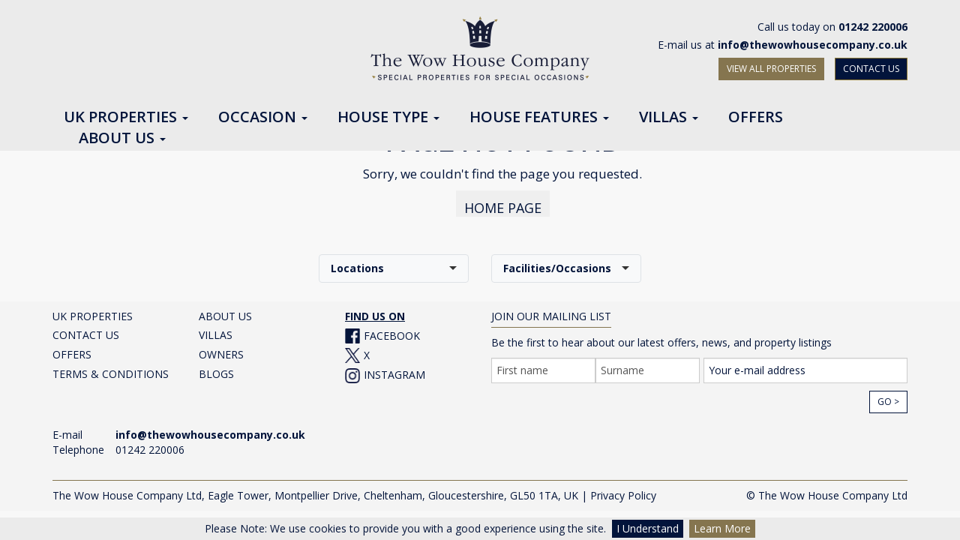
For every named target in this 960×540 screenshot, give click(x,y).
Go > (888, 394)
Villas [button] (668, 118)
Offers (755, 118)
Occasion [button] (263, 118)
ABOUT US (225, 309)
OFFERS (72, 347)
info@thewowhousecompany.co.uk (813, 45)
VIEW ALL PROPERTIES (771, 68)
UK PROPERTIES (92, 309)
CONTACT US (871, 68)
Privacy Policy (623, 489)
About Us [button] (122, 139)
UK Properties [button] (126, 118)
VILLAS (215, 328)
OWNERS (221, 347)
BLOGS (216, 367)
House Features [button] (539, 118)
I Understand (647, 528)
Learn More (722, 528)
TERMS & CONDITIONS (110, 367)
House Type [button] (389, 118)
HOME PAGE (503, 201)
